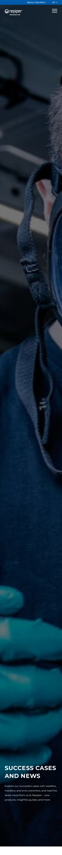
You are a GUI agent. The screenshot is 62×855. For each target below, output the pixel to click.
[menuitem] (36, 2)
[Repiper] (26, 11)
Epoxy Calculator (36, 2)
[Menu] (53, 11)
